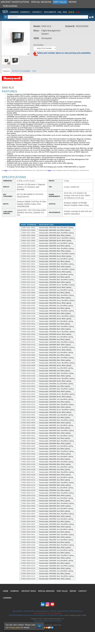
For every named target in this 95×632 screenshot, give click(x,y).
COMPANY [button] (25, 12)
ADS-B (71, 12)
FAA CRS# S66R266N (16, 615)
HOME (5, 591)
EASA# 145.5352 (30, 615)
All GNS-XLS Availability (21, 71)
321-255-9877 (42, 613)
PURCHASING (10, 6)
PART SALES (60, 2)
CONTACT (82, 591)
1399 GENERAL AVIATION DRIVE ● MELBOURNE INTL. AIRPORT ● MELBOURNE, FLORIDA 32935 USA (47, 611)
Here (6, 170)
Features (6, 71)
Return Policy (48, 621)
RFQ (65, 12)
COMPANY (14, 591)
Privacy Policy (38, 621)
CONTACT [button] (37, 12)
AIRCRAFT (28, 591)
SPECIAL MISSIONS (41, 2)
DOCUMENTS (50, 12)
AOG (78, 12)
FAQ (59, 12)
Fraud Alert (57, 621)
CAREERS (14, 12)
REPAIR (72, 2)
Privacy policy (15, 627)
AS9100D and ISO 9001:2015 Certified (50, 615)
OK (39, 626)
